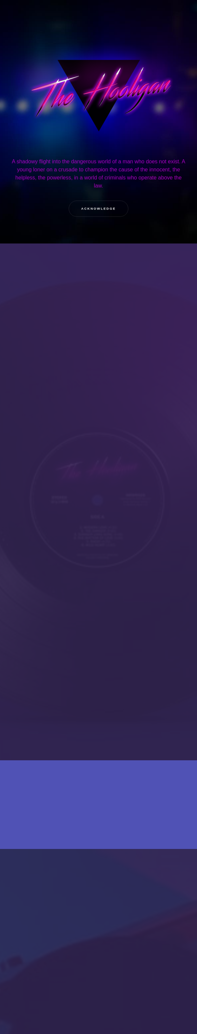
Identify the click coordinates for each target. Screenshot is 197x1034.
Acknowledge (98, 209)
